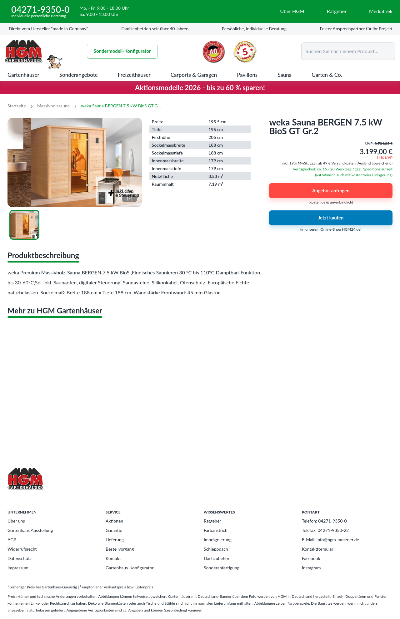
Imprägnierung (218, 539)
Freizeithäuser (134, 74)
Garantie (114, 530)
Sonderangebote (78, 74)
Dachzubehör (216, 558)
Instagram (311, 567)
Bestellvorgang (120, 549)
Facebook (311, 558)
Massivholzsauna (53, 105)
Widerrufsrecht (22, 549)
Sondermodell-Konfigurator (122, 51)
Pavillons (247, 74)
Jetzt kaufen (330, 217)
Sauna (285, 74)
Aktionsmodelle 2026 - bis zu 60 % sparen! (200, 87)
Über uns (16, 520)
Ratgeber (212, 520)
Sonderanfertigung (221, 567)
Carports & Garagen (194, 74)
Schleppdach (216, 549)
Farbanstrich (216, 530)
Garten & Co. (327, 74)
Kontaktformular (317, 549)
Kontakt (113, 558)
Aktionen (114, 520)
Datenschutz (20, 558)
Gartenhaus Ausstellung (30, 530)
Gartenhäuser (23, 74)
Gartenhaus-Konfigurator (130, 567)
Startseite (17, 105)
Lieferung (115, 539)
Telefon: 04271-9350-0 (324, 520)
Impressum (18, 567)
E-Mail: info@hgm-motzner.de (330, 539)
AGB (12, 539)
